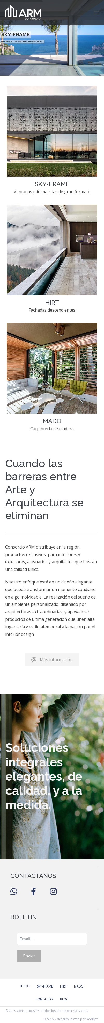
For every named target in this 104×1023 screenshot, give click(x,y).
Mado (79, 986)
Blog (64, 999)
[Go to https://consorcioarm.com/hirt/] (52, 261)
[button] (52, 659)
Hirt (63, 986)
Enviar (29, 956)
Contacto (44, 999)
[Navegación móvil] (96, 13)
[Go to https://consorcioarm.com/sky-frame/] (52, 142)
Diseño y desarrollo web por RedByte (71, 1019)
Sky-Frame (45, 986)
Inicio (25, 986)
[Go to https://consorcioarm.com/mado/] (52, 379)
